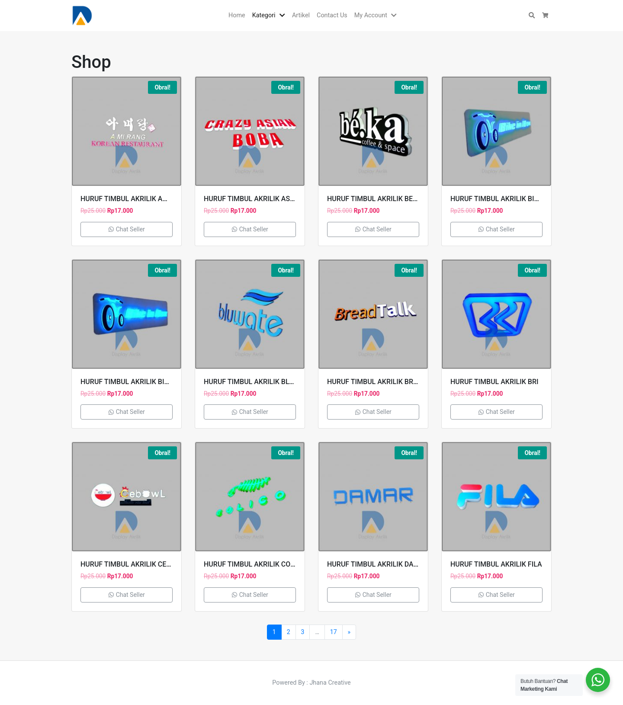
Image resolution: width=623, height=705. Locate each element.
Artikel (301, 15)
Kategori (264, 15)
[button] (284, 15)
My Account (370, 15)
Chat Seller (126, 229)
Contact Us (332, 15)
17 (333, 631)
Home (236, 15)
